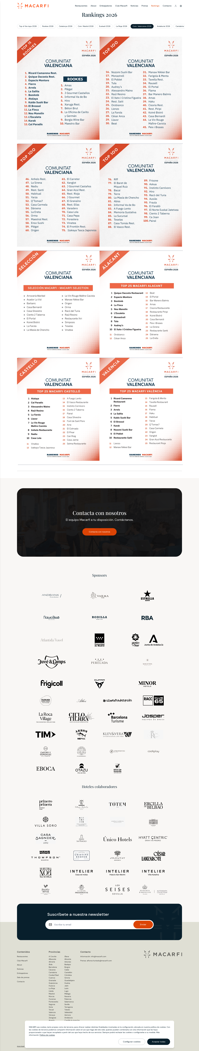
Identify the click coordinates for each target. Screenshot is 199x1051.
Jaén (66, 986)
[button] (176, 6)
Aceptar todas (158, 1041)
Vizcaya (52, 1015)
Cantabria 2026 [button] (182, 26)
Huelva (67, 983)
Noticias (134, 5)
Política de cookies (47, 1035)
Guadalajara (69, 980)
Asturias (67, 962)
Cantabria (53, 972)
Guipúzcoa (53, 983)
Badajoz (67, 964)
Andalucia (68, 1018)
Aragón (52, 1020)
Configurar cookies (131, 1041)
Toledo (67, 1010)
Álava (66, 956)
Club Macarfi (121, 5)
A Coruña (52, 956)
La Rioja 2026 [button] (121, 26)
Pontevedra (53, 1002)
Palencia (67, 999)
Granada (52, 980)
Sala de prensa (23, 977)
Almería (52, 962)
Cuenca (52, 978)
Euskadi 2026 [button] (104, 26)
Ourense (52, 999)
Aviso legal (20, 1046)
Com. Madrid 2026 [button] (86, 26)
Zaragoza (52, 1018)
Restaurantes (81, 5)
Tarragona (68, 1007)
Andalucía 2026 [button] (163, 26)
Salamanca (69, 1002)
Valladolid (68, 1012)
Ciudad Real (54, 975)
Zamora (67, 1015)
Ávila (50, 964)
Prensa (145, 5)
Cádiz (66, 970)
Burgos (67, 967)
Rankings (155, 5)
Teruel (51, 1010)
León (66, 988)
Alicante (67, 959)
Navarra (67, 996)
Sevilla (67, 1004)
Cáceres (52, 970)
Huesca (52, 986)
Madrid (52, 994)
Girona (67, 978)
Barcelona (53, 967)
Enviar (143, 924)
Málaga (67, 994)
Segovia (52, 1004)
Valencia (52, 1012)
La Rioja (52, 988)
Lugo (66, 991)
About (93, 5)
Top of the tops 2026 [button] (28, 26)
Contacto (167, 5)
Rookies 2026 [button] (47, 26)
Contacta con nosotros (99, 531)
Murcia (51, 996)
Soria (51, 1007)
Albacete (52, 959)
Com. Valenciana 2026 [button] (142, 26)
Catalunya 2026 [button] (65, 26)
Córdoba (68, 975)
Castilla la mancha (72, 1020)
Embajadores (106, 5)
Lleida (51, 991)
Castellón (68, 972)
